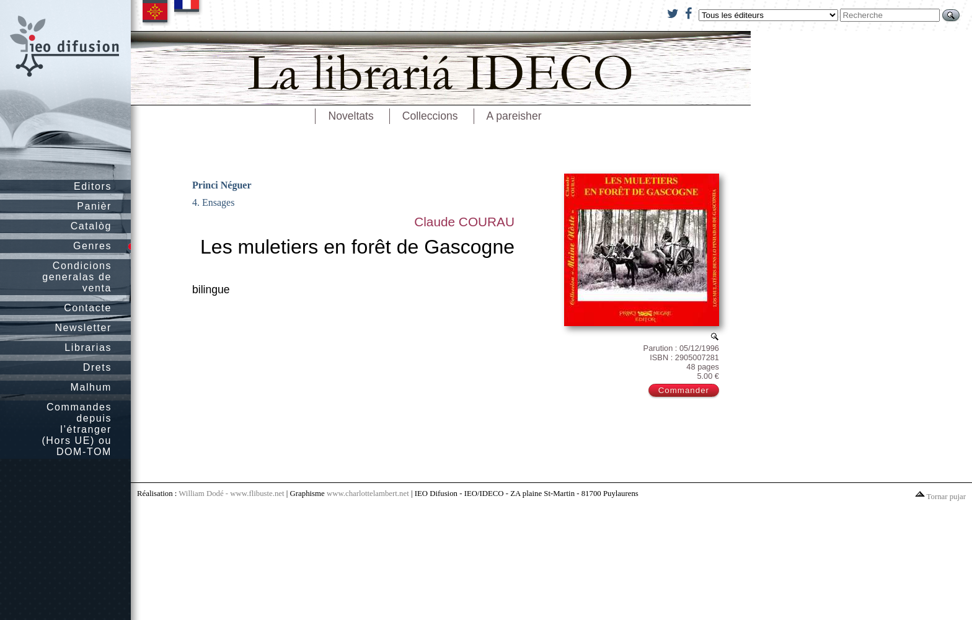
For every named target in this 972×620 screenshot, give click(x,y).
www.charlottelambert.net (368, 493)
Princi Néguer (222, 185)
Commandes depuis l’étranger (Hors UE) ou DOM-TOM (77, 429)
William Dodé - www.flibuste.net (231, 493)
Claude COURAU (464, 222)
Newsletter (83, 327)
